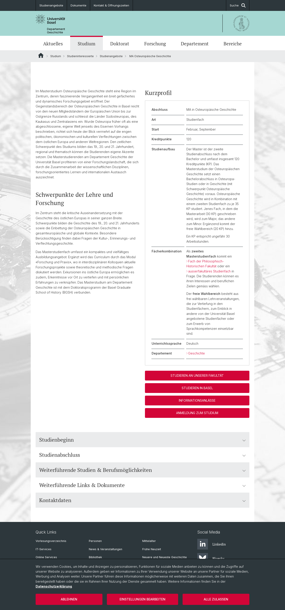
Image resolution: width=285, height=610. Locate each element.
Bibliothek (95, 557)
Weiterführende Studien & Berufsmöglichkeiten (142, 470)
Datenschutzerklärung (54, 586)
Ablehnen (69, 599)
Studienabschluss (142, 455)
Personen (95, 541)
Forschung (155, 43)
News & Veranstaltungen (105, 549)
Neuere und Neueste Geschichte (164, 557)
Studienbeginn (142, 440)
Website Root (40, 55)
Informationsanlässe (197, 400)
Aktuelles (53, 43)
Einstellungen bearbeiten (142, 599)
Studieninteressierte (80, 56)
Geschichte (196, 353)
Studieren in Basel (197, 388)
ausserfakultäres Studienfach (209, 271)
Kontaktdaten (142, 500)
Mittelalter (149, 541)
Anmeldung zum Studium (197, 413)
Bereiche (233, 43)
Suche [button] (238, 5)
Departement (195, 43)
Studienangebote (51, 5)
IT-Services (43, 549)
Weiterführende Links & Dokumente (142, 485)
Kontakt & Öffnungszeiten (111, 5)
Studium (86, 43)
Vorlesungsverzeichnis (51, 541)
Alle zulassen (216, 599)
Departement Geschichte (56, 30)
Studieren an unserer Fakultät (197, 375)
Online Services (46, 557)
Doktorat (119, 43)
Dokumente (78, 5)
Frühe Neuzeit (151, 549)
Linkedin (211, 544)
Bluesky (210, 558)
